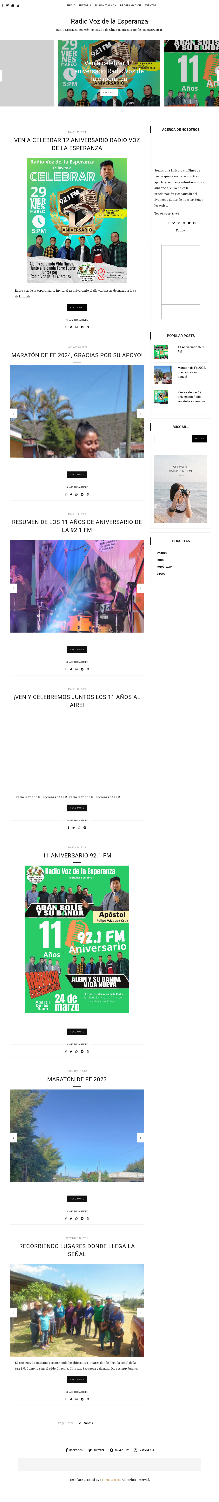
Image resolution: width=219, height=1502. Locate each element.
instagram (144, 1458)
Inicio (71, 5)
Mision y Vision (105, 5)
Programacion (130, 5)
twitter (96, 1458)
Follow (181, 230)
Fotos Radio (164, 566)
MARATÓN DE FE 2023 (77, 1091)
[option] (109, 73)
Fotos (160, 560)
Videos (161, 573)
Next (88, 1431)
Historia (85, 5)
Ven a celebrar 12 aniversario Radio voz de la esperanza (109, 71)
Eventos (150, 5)
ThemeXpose (110, 1488)
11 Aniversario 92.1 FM (77, 867)
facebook (74, 1458)
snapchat (119, 1458)
